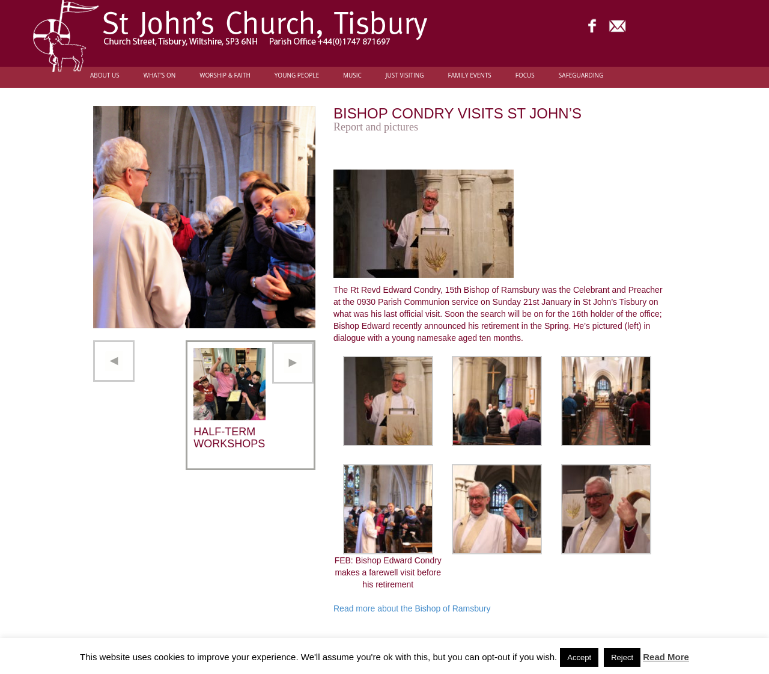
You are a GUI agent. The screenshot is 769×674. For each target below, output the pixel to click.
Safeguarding (581, 75)
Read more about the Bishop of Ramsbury (411, 608)
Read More (666, 657)
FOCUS (525, 75)
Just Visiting (405, 75)
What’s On (160, 75)
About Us (105, 75)
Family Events (469, 75)
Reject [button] (622, 657)
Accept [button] (579, 657)
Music (352, 75)
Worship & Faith (225, 75)
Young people (297, 75)
